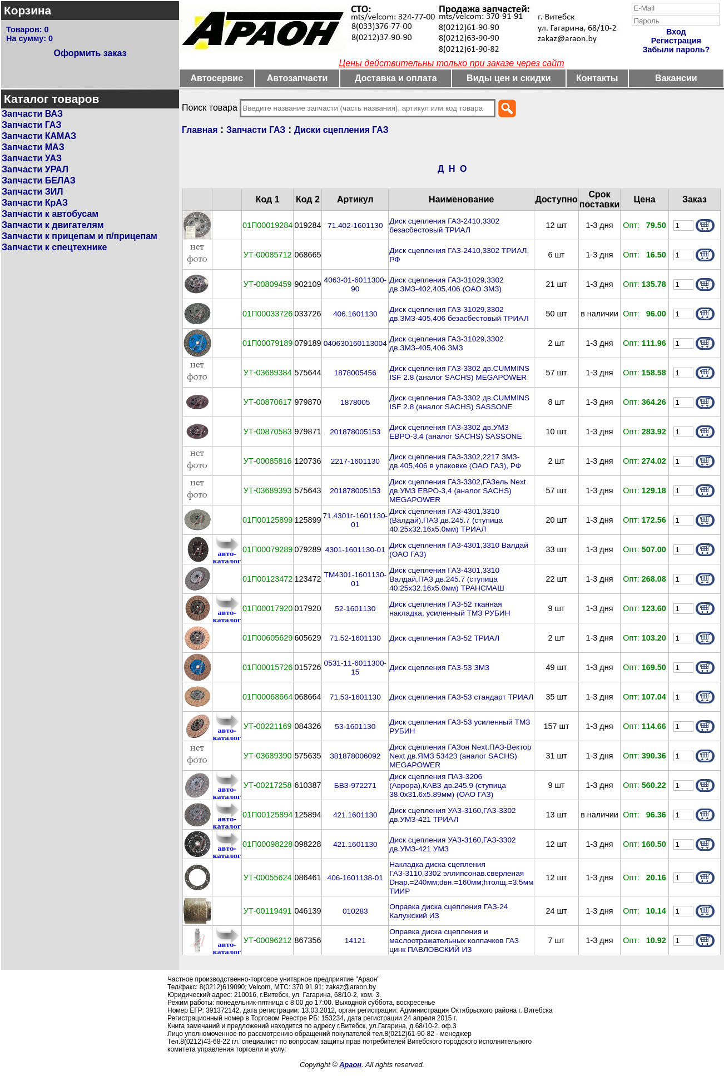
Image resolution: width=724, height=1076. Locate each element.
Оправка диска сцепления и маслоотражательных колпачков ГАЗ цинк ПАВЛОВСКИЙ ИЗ (454, 941)
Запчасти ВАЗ (32, 113)
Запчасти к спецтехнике (54, 247)
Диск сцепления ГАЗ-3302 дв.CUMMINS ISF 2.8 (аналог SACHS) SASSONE (459, 402)
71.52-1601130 (355, 638)
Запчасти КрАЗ (35, 202)
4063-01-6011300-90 (355, 284)
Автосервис (217, 78)
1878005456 (355, 373)
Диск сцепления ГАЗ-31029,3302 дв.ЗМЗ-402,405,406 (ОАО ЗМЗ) (446, 284)
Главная (199, 130)
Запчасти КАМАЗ (39, 136)
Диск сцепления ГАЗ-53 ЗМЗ (439, 667)
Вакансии (676, 78)
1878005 (355, 402)
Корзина (27, 10)
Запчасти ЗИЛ (32, 191)
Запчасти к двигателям (53, 225)
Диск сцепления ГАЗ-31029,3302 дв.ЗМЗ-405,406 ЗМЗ (446, 343)
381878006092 (355, 756)
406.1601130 (355, 314)
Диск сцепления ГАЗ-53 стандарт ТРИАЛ (461, 697)
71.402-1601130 (355, 225)
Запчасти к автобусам (50, 214)
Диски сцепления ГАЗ (341, 130)
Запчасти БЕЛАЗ (39, 180)
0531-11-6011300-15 (355, 667)
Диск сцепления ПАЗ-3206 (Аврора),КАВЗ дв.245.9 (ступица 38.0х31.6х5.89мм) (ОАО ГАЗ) (447, 785)
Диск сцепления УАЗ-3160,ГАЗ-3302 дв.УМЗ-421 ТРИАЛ (452, 815)
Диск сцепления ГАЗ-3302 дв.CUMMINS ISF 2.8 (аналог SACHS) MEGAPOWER (459, 372)
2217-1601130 (355, 461)
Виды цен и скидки (509, 78)
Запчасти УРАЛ (35, 169)
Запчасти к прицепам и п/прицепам (79, 236)
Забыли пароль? (676, 49)
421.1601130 (355, 815)
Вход (676, 31)
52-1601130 (355, 608)
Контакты (597, 78)
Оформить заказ (89, 53)
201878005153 (355, 432)
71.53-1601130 (355, 697)
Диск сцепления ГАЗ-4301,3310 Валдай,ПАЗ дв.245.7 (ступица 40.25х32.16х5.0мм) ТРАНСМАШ (446, 579)
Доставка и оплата (396, 78)
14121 (355, 940)
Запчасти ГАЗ (31, 125)
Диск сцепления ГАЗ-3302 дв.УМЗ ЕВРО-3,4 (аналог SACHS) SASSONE (455, 431)
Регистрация (676, 40)
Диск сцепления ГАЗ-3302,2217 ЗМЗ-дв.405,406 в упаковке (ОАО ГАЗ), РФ (455, 461)
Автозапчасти (297, 78)
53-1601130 (355, 726)
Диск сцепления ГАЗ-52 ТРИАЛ (444, 638)
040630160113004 (355, 343)
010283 (355, 911)
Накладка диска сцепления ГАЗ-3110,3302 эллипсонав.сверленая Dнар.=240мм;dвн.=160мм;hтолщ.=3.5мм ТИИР (461, 877)
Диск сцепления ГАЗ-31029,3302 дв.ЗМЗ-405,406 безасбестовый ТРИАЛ (458, 314)
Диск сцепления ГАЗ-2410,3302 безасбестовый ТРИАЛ (444, 225)
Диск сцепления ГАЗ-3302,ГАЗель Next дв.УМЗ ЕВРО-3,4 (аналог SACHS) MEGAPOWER (457, 491)
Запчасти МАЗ (33, 147)
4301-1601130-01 (355, 550)
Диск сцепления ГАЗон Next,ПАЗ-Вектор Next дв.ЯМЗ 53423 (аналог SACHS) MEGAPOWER (460, 756)
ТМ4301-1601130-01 (355, 579)
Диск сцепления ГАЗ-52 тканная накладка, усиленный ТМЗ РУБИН (449, 608)
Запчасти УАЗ (32, 158)
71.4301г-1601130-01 (355, 520)
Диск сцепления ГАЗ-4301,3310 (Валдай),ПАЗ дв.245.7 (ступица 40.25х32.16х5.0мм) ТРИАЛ (446, 520)
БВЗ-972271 (355, 785)
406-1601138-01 (355, 878)
